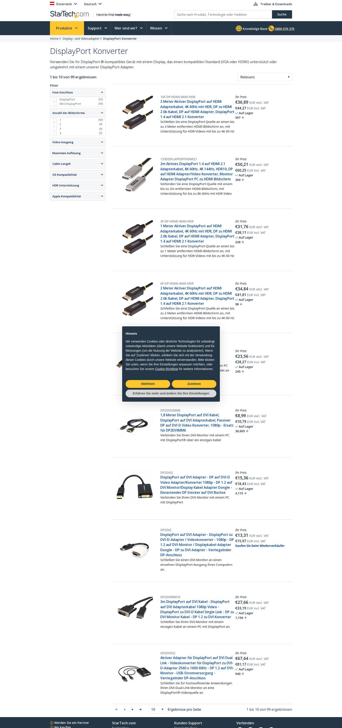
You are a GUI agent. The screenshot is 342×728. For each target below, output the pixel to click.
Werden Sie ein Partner (71, 723)
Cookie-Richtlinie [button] (166, 369)
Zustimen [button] (194, 384)
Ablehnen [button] (148, 384)
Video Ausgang (63, 142)
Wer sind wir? (126, 28)
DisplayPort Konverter (120, 38)
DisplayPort (67, 99)
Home (54, 38)
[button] (289, 77)
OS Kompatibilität (64, 175)
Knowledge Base (251, 28)
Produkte (64, 28)
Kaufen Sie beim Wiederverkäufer (260, 546)
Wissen (156, 28)
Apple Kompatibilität (66, 196)
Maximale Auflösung (66, 153)
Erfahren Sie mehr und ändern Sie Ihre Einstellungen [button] (171, 393)
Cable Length (61, 164)
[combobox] (265, 77)
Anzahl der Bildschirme (68, 113)
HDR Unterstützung (65, 185)
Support (95, 28)
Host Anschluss (62, 92)
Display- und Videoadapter (80, 38)
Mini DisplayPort (70, 104)
